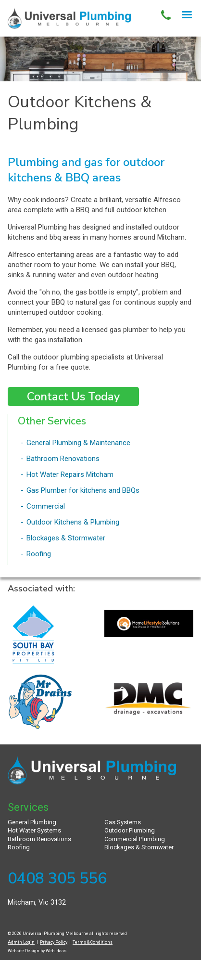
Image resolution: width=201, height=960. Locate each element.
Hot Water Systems (34, 830)
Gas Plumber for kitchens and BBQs (82, 490)
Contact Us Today (73, 396)
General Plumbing (32, 822)
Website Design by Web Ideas (37, 950)
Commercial (45, 506)
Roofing (38, 554)
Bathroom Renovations (63, 458)
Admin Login (21, 942)
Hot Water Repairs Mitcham (69, 474)
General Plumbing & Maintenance (78, 442)
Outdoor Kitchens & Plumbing (72, 522)
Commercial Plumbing (134, 839)
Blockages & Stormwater (65, 538)
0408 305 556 (57, 878)
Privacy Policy (53, 942)
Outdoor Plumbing (129, 830)
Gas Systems (122, 822)
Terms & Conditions (93, 942)
